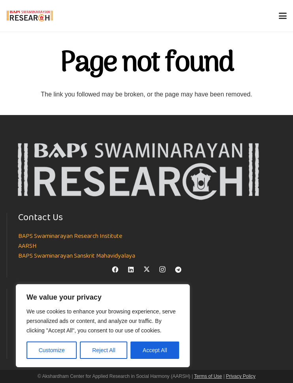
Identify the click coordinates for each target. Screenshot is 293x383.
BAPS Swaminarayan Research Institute (70, 236)
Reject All (103, 350)
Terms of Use (208, 376)
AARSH (27, 246)
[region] (103, 325)
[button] (283, 16)
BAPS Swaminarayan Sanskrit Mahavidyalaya (76, 256)
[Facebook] (115, 269)
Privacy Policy (240, 376)
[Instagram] (162, 269)
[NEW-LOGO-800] (29, 16)
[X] (147, 269)
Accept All (155, 350)
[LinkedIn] (131, 269)
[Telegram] (178, 269)
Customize (52, 350)
